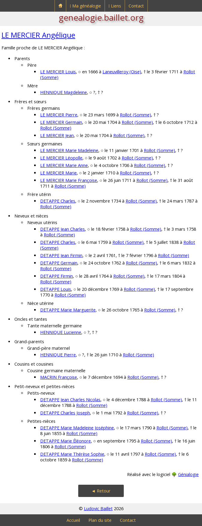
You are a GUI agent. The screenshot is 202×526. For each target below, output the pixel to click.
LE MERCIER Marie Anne (64, 165)
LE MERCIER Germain (61, 122)
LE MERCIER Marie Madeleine (69, 150)
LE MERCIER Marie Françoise (68, 180)
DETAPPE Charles (57, 201)
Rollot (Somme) (135, 115)
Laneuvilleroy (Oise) (121, 72)
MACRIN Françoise (58, 377)
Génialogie (188, 474)
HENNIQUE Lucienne (60, 332)
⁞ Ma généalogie (85, 6)
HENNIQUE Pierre (58, 355)
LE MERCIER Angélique (38, 35)
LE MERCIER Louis (58, 72)
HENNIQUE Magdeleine (63, 92)
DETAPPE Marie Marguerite (68, 310)
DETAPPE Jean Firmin (61, 255)
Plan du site (99, 520)
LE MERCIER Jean (57, 135)
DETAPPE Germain (58, 263)
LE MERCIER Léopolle (61, 158)
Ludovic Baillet (98, 508)
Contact (136, 6)
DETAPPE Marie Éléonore (65, 441)
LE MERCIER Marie (58, 173)
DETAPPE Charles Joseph (65, 413)
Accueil (73, 520)
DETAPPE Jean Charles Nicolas (70, 399)
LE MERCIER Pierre (58, 115)
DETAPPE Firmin (56, 276)
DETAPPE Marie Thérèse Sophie (72, 454)
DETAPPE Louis (55, 289)
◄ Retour (101, 491)
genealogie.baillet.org (101, 17)
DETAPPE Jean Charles (62, 229)
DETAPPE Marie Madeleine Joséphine (77, 428)
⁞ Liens (114, 6)
